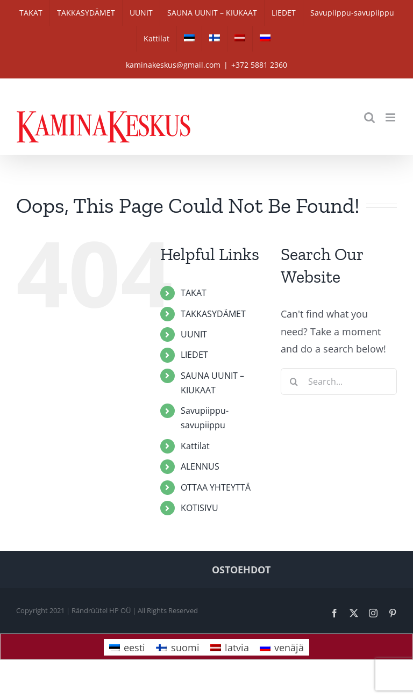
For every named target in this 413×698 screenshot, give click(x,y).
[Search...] (339, 381)
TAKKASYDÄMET (213, 314)
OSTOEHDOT (241, 569)
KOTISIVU (199, 508)
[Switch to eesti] (189, 39)
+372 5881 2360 (259, 65)
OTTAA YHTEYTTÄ (216, 487)
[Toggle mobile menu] (391, 117)
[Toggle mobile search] (369, 117)
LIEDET (194, 355)
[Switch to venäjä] (265, 39)
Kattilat (195, 446)
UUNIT (194, 334)
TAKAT (193, 293)
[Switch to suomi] (177, 647)
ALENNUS (200, 466)
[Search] (294, 381)
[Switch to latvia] (239, 39)
